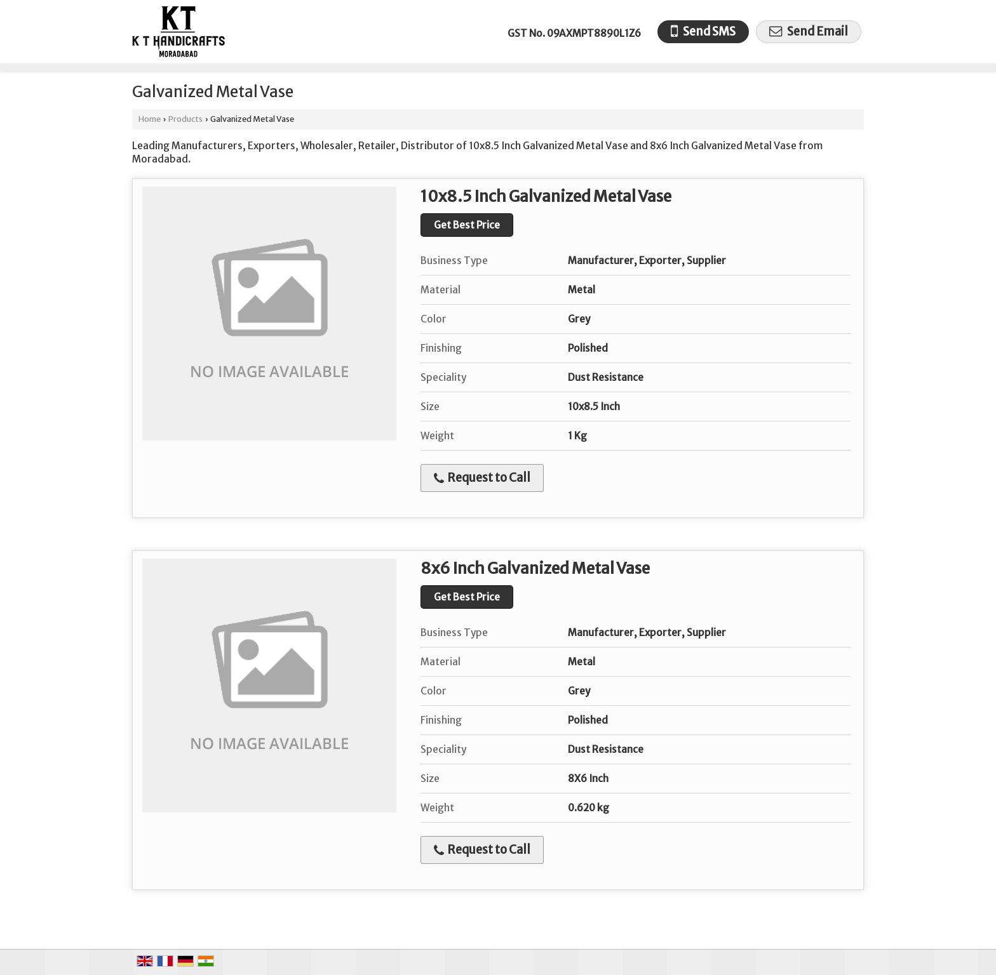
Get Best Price (467, 225)
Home (149, 119)
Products (185, 119)
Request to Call (482, 477)
